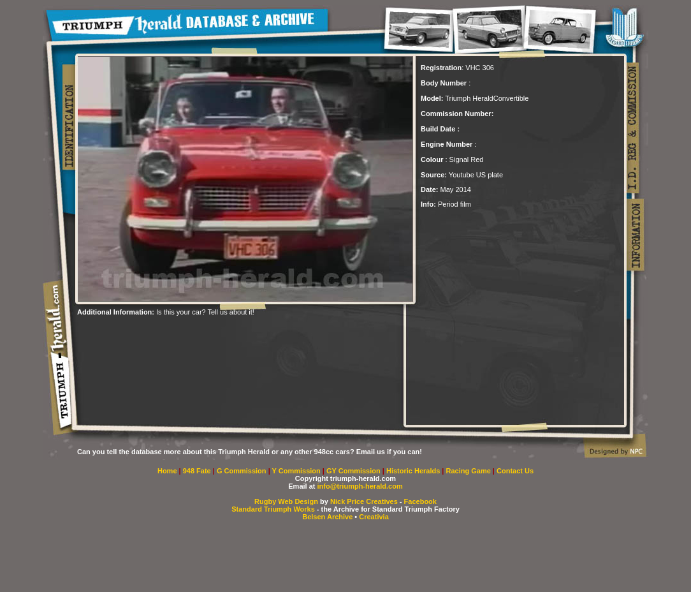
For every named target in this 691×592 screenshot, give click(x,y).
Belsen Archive (327, 517)
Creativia (373, 517)
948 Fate (198, 471)
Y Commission (297, 471)
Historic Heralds (414, 471)
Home (167, 471)
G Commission (242, 471)
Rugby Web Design (286, 501)
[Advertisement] (226, 335)
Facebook (420, 501)
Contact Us (515, 471)
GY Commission (353, 471)
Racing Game (469, 471)
